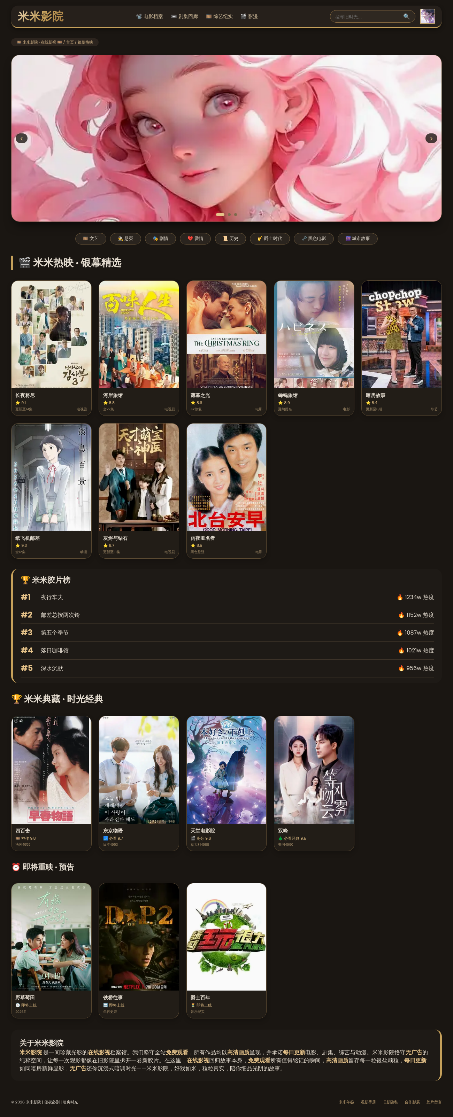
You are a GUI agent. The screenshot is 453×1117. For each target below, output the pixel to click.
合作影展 (412, 1102)
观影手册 (368, 1102)
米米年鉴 (346, 1102)
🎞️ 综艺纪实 (219, 16)
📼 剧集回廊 (184, 16)
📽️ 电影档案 (149, 16)
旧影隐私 (390, 1102)
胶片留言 (434, 1102)
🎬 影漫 (249, 16)
